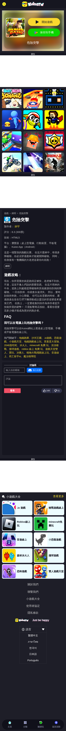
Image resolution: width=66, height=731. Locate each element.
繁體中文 (33, 635)
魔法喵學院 (29, 356)
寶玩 (11, 352)
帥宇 (17, 226)
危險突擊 (23, 213)
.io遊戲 (48, 337)
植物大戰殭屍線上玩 (38, 352)
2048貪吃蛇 (10, 345)
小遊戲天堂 (15, 341)
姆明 (14, 213)
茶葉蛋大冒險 (51, 341)
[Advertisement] (33, 71)
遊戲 (6, 213)
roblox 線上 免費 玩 (32, 349)
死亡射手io (15, 356)
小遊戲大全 (33, 599)
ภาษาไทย (33, 641)
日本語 (33, 654)
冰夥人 (20, 352)
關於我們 (33, 584)
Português (33, 660)
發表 (12, 390)
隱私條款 (33, 613)
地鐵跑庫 (24, 337)
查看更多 (58, 496)
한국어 (33, 648)
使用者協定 (33, 606)
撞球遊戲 (14, 349)
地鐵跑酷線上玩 (33, 341)
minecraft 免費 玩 (39, 345)
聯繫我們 (33, 592)
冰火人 (23, 345)
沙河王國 (37, 337)
